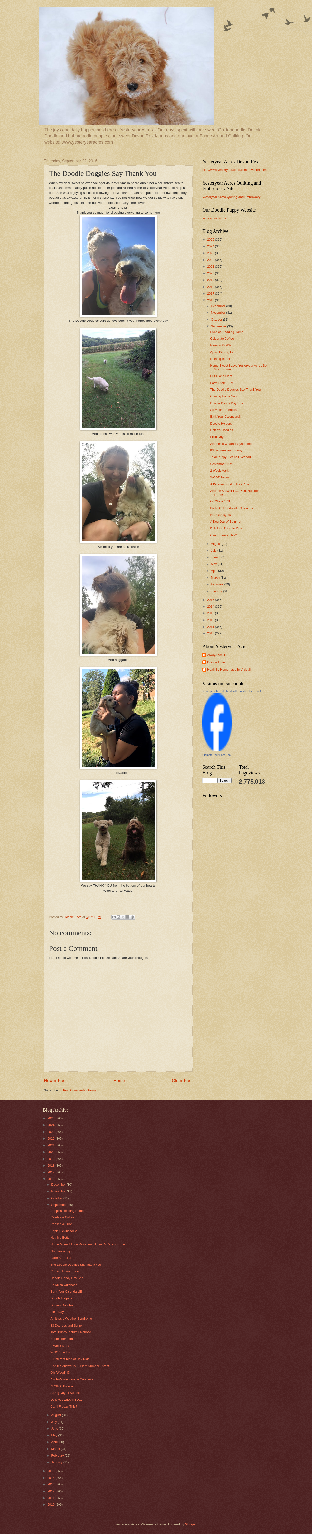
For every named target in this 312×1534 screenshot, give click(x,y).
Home (119, 1080)
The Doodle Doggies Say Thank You (235, 389)
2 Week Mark (219, 470)
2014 (211, 606)
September (219, 326)
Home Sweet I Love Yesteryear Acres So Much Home (87, 1244)
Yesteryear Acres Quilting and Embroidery (231, 197)
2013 (211, 613)
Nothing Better (220, 359)
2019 (211, 280)
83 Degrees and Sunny (226, 450)
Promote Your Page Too (216, 754)
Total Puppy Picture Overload (230, 457)
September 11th (221, 464)
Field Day (216, 437)
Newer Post (55, 1080)
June (215, 557)
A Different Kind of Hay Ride (229, 484)
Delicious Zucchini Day (226, 528)
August (216, 544)
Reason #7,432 (220, 345)
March (215, 577)
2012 (211, 620)
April (214, 571)
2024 (211, 246)
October (217, 319)
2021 (211, 266)
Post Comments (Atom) (79, 1090)
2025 (211, 239)
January (217, 591)
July (214, 550)
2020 (211, 273)
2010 (211, 633)
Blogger (190, 1524)
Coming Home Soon (224, 396)
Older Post (182, 1080)
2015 (211, 599)
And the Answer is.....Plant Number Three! (79, 1366)
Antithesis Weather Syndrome (231, 444)
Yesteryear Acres (214, 218)
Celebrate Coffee (222, 338)
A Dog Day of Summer (225, 521)
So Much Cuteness (223, 410)
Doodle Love (216, 662)
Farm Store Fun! (221, 383)
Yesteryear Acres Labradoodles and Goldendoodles (232, 691)
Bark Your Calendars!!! (226, 416)
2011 (211, 627)
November (218, 312)
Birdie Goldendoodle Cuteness (231, 508)
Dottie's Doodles (221, 430)
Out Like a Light (221, 376)
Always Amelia (217, 655)
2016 (211, 300)
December (218, 306)
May (214, 564)
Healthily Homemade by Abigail (229, 669)
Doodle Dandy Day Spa (226, 403)
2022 (211, 260)
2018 (211, 287)
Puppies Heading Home (226, 332)
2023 (211, 253)
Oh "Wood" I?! (220, 501)
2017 (211, 293)
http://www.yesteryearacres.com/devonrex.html (234, 170)
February (217, 584)
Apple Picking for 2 (223, 352)
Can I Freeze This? (223, 535)
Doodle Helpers (221, 423)
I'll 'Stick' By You (221, 515)
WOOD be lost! (220, 477)
